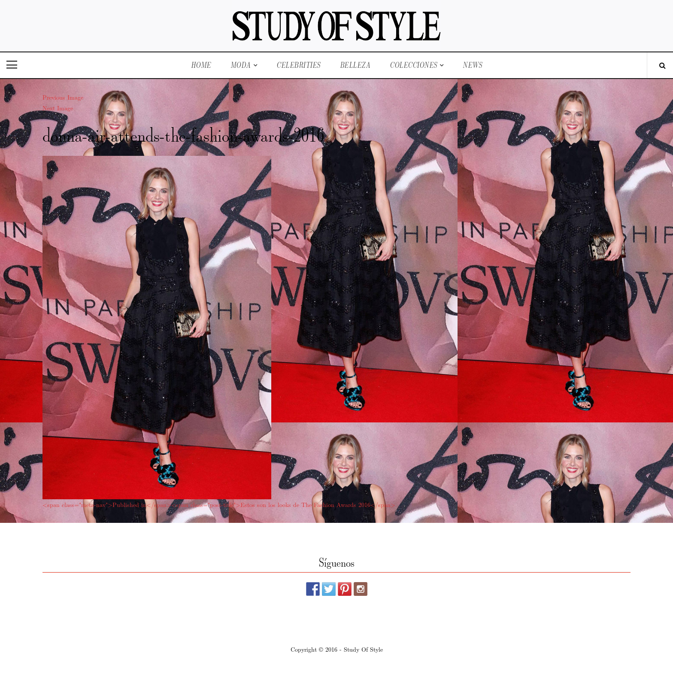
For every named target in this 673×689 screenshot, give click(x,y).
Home (201, 65)
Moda (240, 65)
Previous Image (62, 97)
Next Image (57, 107)
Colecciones (413, 65)
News (472, 65)
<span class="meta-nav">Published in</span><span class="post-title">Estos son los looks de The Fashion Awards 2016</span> (218, 504)
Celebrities (298, 65)
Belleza (355, 65)
